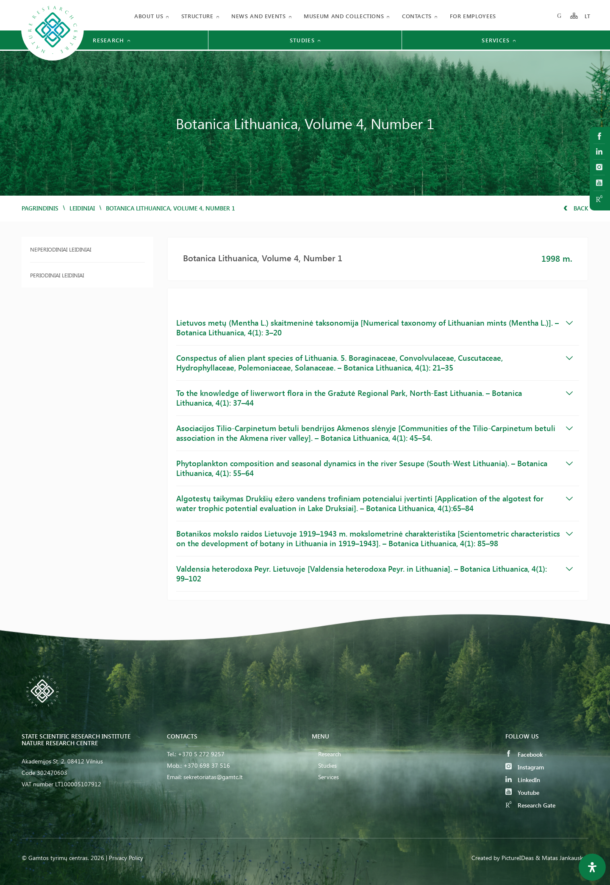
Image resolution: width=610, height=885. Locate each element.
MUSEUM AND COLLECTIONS (344, 15)
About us (148, 15)
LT (588, 15)
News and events (258, 15)
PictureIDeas (518, 858)
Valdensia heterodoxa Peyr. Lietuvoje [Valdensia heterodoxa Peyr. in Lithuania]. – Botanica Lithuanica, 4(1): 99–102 (374, 574)
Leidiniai (82, 208)
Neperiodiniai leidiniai (60, 249)
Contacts (417, 15)
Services (328, 777)
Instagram (524, 767)
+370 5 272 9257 (201, 754)
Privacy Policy (126, 858)
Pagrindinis (40, 208)
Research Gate (530, 805)
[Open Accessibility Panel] (592, 867)
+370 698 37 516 (206, 765)
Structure (197, 15)
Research (329, 754)
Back (575, 208)
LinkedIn (522, 780)
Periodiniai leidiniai (57, 275)
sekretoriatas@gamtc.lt (213, 777)
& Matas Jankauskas (561, 858)
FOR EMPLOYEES (473, 15)
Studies (327, 765)
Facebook (524, 754)
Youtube (522, 792)
